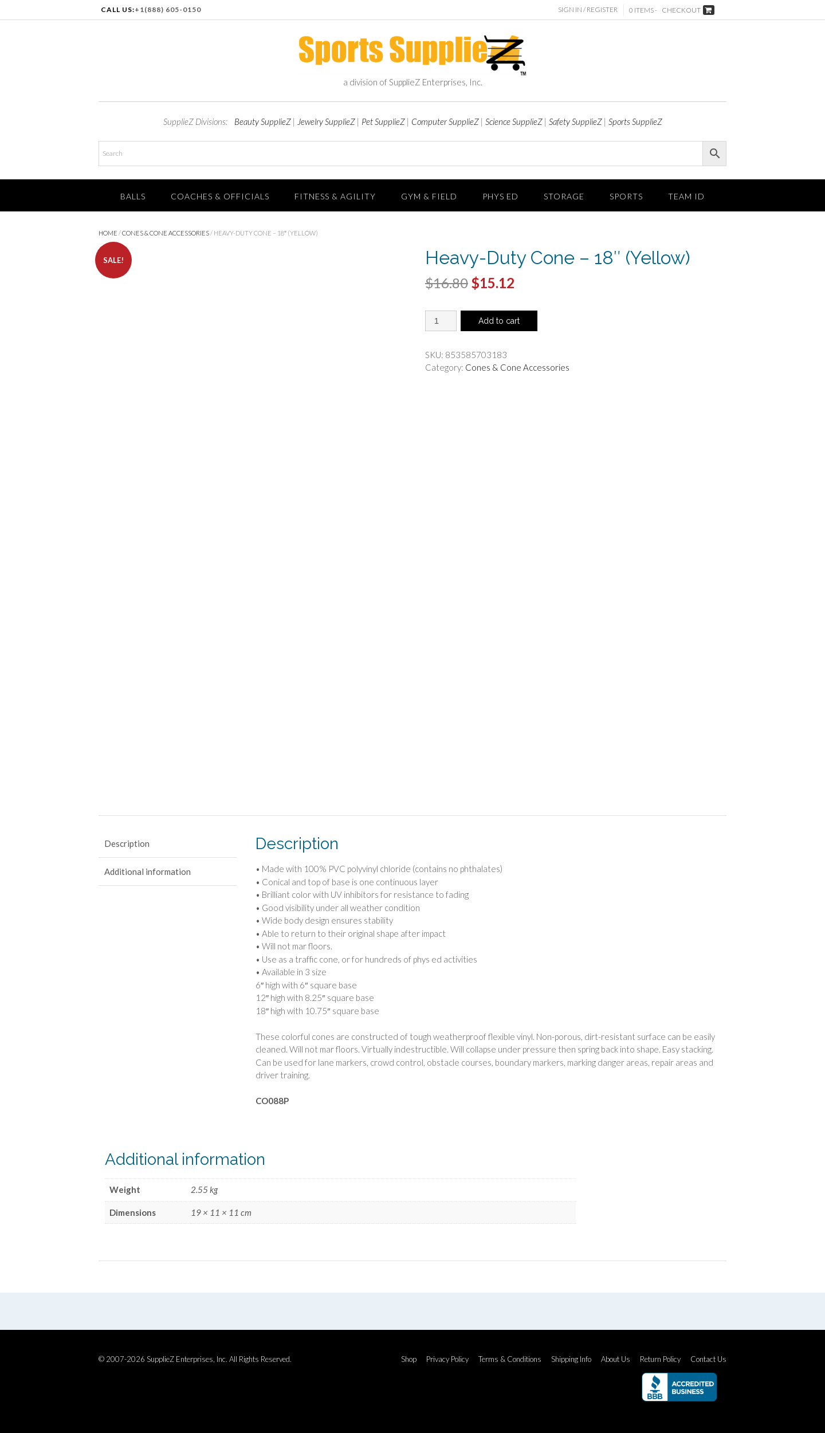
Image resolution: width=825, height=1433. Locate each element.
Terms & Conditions (509, 1359)
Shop (409, 1359)
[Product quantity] (441, 321)
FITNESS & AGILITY (335, 196)
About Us (615, 1359)
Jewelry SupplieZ (326, 121)
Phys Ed (500, 196)
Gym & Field (429, 196)
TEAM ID (686, 196)
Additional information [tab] (147, 871)
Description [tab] (127, 843)
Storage (564, 196)
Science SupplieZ (514, 121)
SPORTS (626, 196)
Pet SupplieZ (383, 121)
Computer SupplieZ (445, 121)
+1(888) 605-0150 (168, 9)
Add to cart (499, 320)
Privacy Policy (447, 1359)
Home (108, 233)
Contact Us (708, 1359)
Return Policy (660, 1359)
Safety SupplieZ (575, 121)
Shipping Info (571, 1359)
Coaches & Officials (220, 196)
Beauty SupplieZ (262, 121)
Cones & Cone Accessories (165, 233)
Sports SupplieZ (635, 121)
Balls (133, 196)
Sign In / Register (588, 9)
